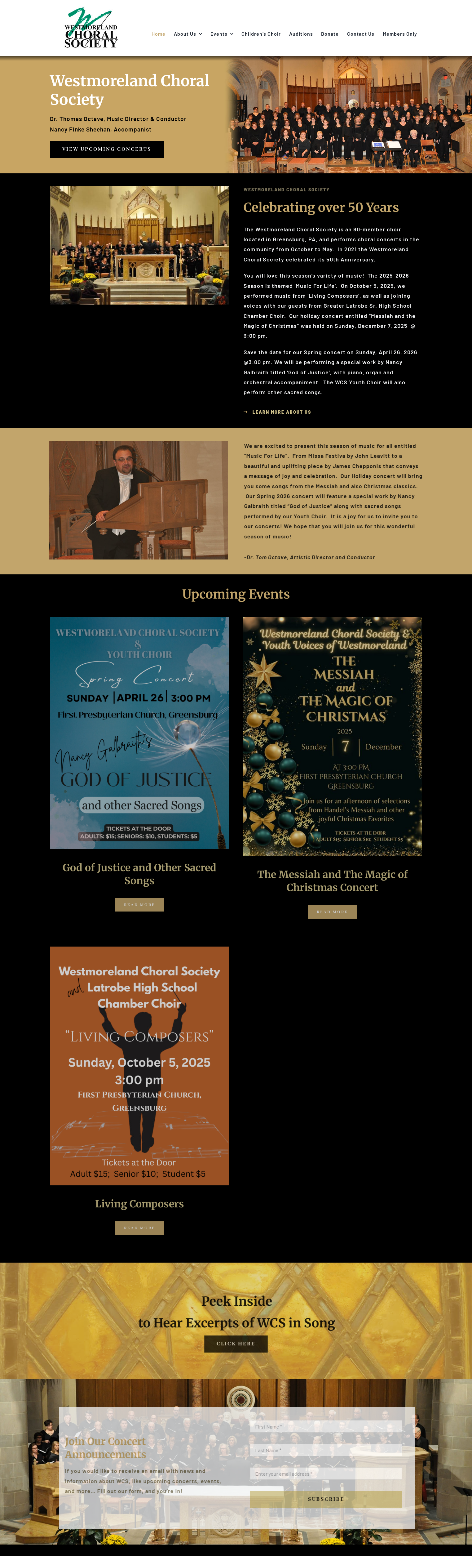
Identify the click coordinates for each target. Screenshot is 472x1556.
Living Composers (139, 1204)
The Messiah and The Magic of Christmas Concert (332, 881)
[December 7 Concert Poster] (332, 620)
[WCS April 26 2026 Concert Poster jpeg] (139, 620)
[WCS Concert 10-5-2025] (139, 949)
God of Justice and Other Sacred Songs (139, 874)
